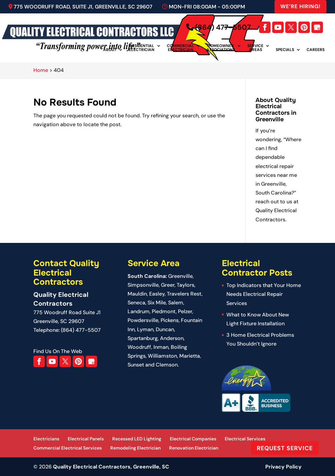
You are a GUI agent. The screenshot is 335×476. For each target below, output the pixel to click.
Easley (157, 293)
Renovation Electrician (193, 448)
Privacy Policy (283, 466)
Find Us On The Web (57, 351)
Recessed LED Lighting (136, 439)
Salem (175, 302)
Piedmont (164, 311)
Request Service (285, 448)
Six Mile (157, 302)
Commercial (180, 48)
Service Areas (255, 48)
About (109, 50)
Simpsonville (143, 284)
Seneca (136, 302)
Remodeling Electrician (135, 448)
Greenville (180, 276)
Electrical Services (245, 439)
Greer (167, 284)
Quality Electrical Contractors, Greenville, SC (111, 466)
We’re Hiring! (300, 6)
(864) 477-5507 (218, 27)
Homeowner (220, 48)
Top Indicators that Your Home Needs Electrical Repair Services (263, 294)
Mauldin (137, 293)
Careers (316, 50)
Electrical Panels (86, 439)
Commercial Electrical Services (67, 448)
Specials (285, 50)
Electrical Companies (193, 439)
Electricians (46, 439)
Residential (141, 48)
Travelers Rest (184, 293)
